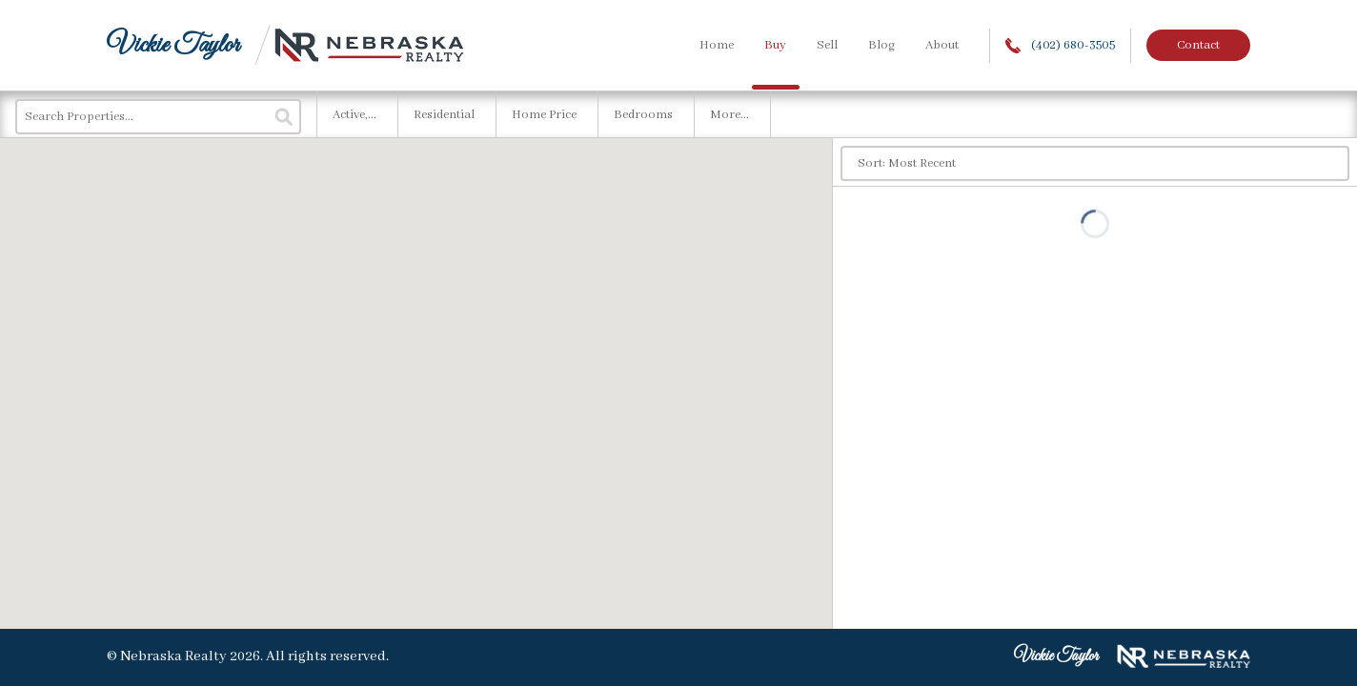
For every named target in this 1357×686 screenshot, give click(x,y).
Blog (881, 45)
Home (716, 45)
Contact (1198, 45)
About (942, 45)
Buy (775, 45)
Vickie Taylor (173, 45)
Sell (827, 45)
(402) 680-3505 (1060, 45)
